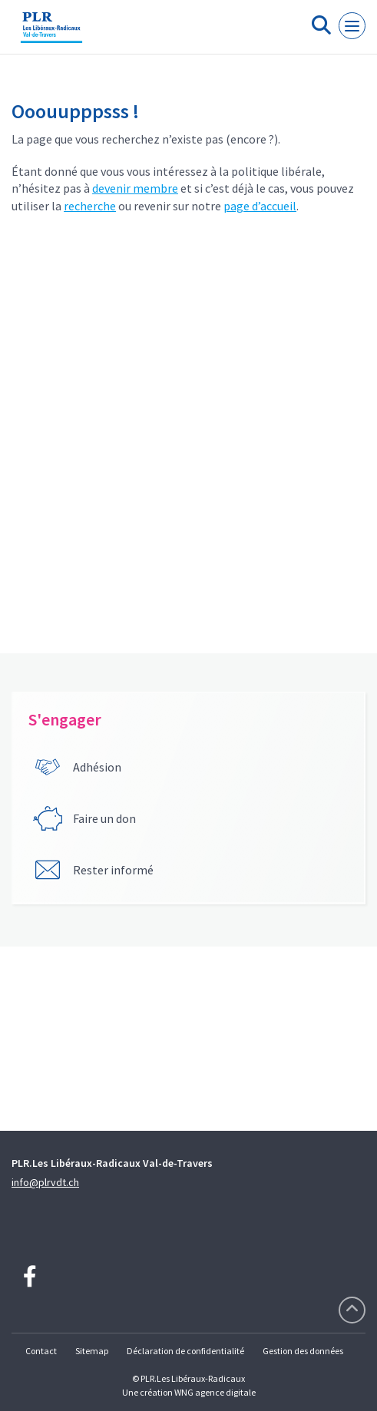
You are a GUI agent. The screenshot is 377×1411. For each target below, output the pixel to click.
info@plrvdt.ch (45, 1182)
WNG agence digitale (215, 1392)
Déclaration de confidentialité (185, 1350)
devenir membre (135, 188)
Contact (41, 1350)
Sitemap (91, 1350)
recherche (90, 205)
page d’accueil (259, 205)
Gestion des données (303, 1350)
